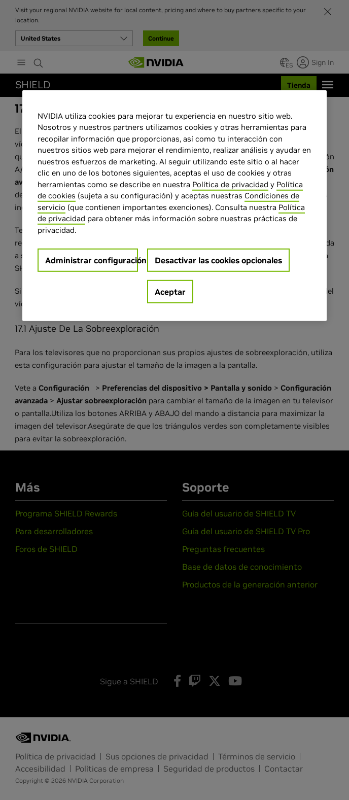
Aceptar (170, 292)
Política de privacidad (230, 184)
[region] (174, 205)
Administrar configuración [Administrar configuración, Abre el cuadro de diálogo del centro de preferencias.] (91, 260)
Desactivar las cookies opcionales (218, 260)
